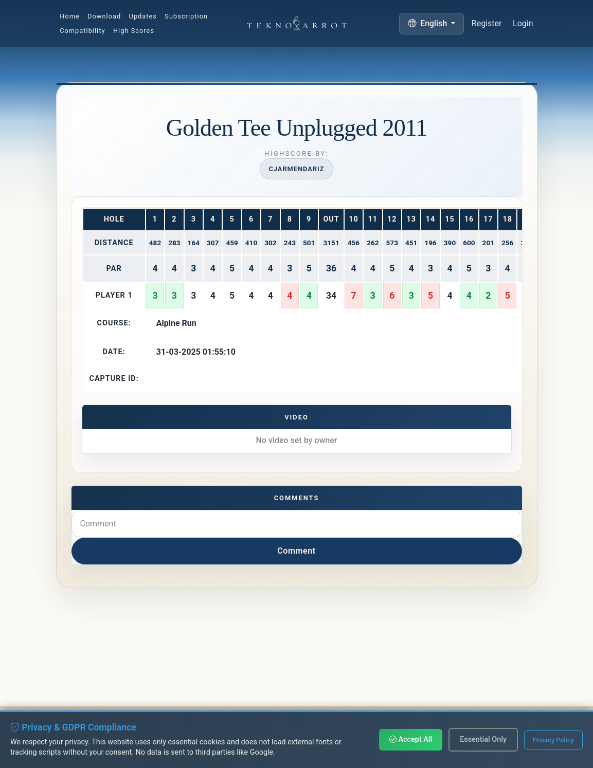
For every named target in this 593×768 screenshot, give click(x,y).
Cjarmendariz (296, 169)
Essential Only (483, 739)
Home (70, 16)
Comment (296, 551)
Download (104, 16)
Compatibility (82, 31)
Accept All (410, 739)
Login (523, 25)
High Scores (133, 31)
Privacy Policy (553, 740)
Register (487, 24)
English (428, 23)
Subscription (186, 16)
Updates (143, 16)
